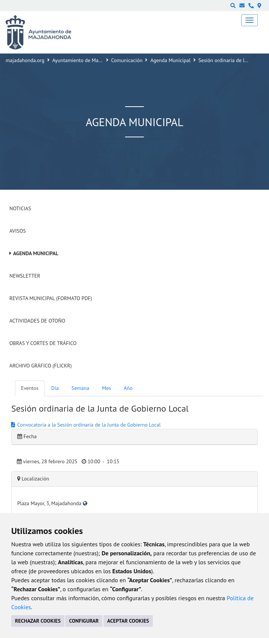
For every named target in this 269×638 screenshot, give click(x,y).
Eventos (30, 388)
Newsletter (24, 275)
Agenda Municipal (170, 60)
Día (55, 388)
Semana (80, 388)
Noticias (20, 208)
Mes (106, 388)
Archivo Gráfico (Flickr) (40, 365)
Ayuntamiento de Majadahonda (87, 60)
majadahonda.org (25, 60)
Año (128, 388)
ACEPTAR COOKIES (128, 620)
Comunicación (127, 60)
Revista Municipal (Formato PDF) (50, 298)
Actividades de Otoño (37, 320)
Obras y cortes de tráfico (42, 343)
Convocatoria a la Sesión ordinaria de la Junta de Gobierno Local (89, 424)
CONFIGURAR (84, 620)
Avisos (17, 231)
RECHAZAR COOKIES (38, 620)
